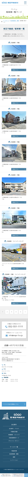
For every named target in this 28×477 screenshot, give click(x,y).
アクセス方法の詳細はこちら (11, 404)
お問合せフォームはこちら (14, 334)
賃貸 (14, 457)
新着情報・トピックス (14, 435)
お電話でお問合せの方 (14, 325)
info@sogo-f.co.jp (6, 375)
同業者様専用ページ (14, 438)
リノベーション (14, 460)
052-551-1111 (6, 367)
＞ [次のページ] (25, 312)
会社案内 (14, 425)
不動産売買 (14, 451)
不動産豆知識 (14, 431)
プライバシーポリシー (14, 441)
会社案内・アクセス (14, 428)
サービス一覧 (14, 447)
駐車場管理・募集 (13, 454)
